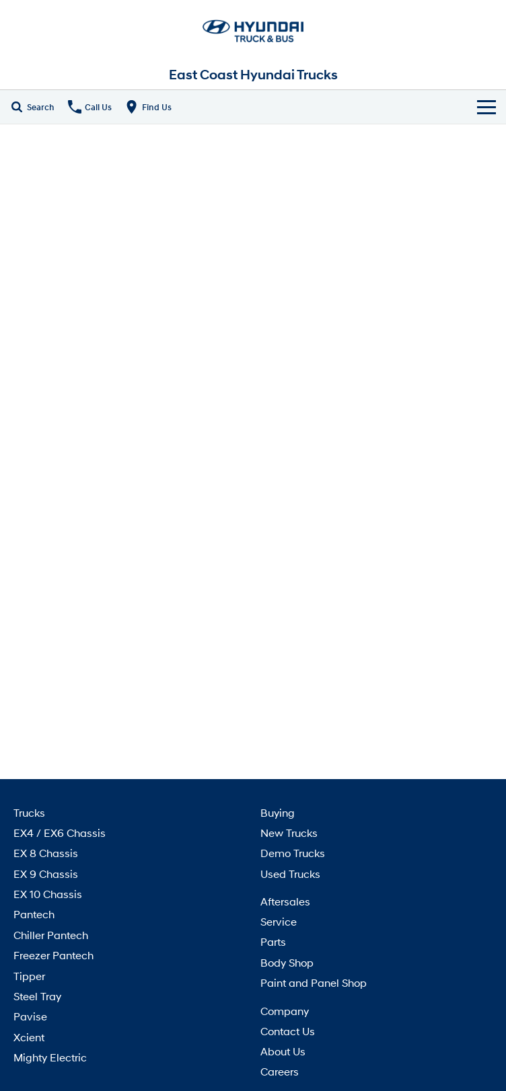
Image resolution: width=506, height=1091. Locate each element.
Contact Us (287, 1030)
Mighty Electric (50, 1057)
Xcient (28, 1037)
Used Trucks (290, 873)
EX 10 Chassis (47, 893)
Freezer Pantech (53, 954)
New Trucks (289, 832)
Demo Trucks (292, 852)
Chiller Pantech (50, 934)
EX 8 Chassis (45, 852)
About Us (282, 1051)
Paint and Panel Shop (313, 982)
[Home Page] (253, 30)
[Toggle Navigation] (486, 107)
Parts (273, 941)
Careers (279, 1071)
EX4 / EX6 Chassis (59, 832)
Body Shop (287, 962)
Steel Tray (37, 995)
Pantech (34, 913)
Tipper (29, 975)
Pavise (30, 1016)
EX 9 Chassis (45, 873)
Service (278, 921)
